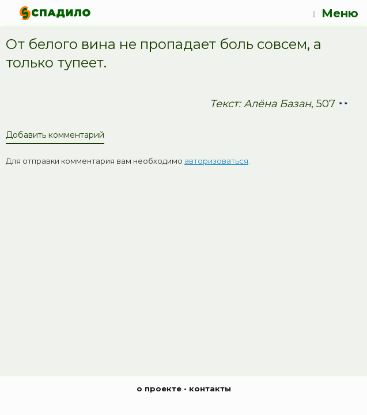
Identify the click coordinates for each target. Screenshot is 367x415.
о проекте (159, 388)
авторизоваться (216, 160)
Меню (335, 13)
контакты (210, 388)
